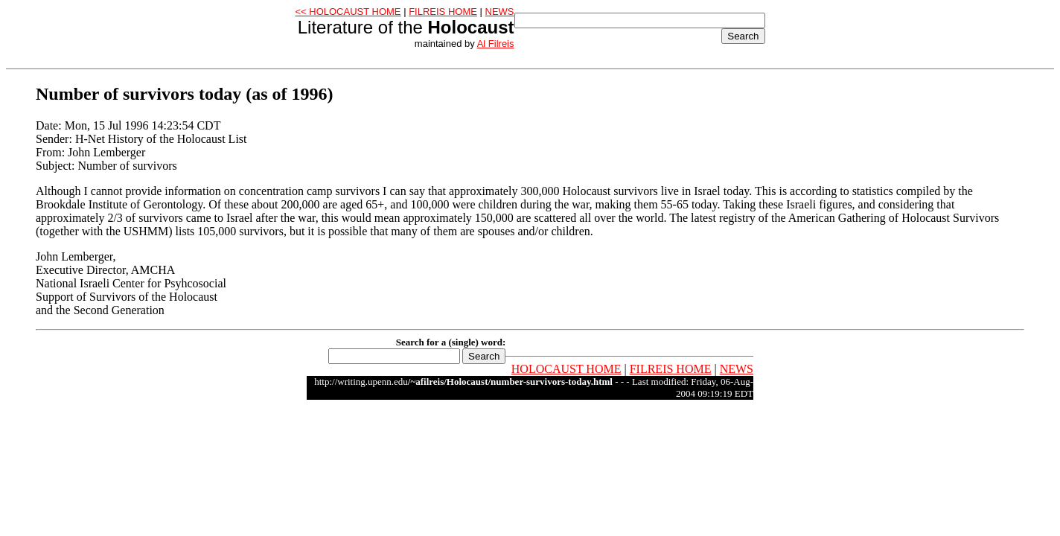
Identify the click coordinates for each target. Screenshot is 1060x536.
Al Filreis (495, 43)
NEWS (499, 11)
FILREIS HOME (443, 11)
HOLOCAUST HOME (566, 369)
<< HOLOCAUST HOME (347, 11)
